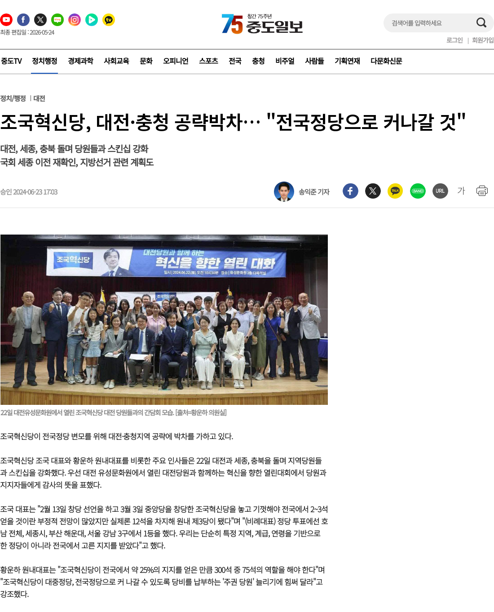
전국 (235, 60)
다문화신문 (386, 60)
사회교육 (116, 60)
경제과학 (80, 60)
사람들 (314, 60)
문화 (146, 60)
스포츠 (208, 60)
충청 (258, 60)
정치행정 (44, 60)
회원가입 (483, 39)
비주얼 (284, 60)
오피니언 (175, 60)
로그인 (454, 39)
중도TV (11, 60)
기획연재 (347, 60)
